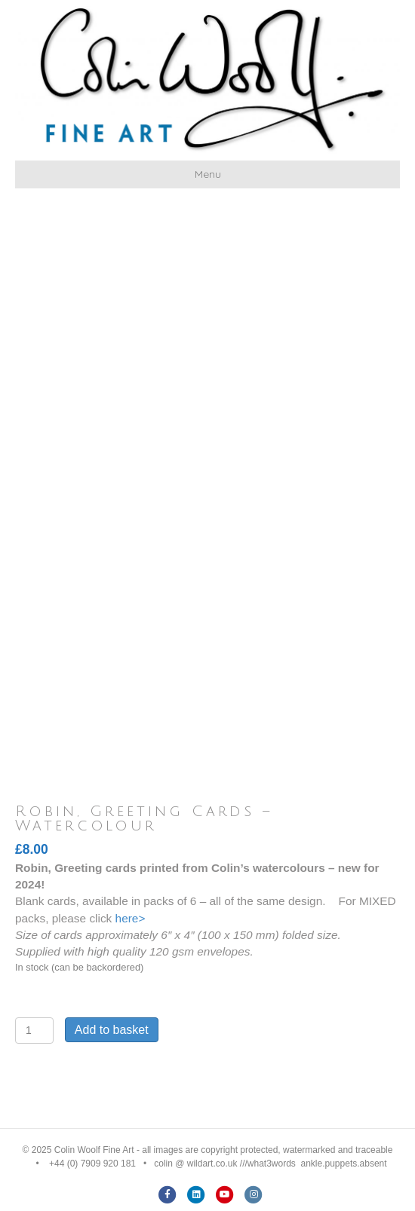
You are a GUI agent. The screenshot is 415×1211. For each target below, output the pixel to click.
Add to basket (112, 1029)
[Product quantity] (34, 1030)
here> (130, 918)
